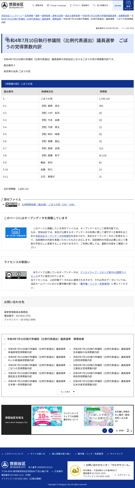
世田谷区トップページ (11, 15)
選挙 (37, 15)
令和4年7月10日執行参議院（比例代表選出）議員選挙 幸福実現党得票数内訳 (37, 350)
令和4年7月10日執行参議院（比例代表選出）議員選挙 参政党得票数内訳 (102, 374)
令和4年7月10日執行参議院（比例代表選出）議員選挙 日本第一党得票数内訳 (37, 382)
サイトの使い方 (37, 453)
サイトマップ (116, 453)
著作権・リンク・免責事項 (94, 283)
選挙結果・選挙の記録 (52, 15)
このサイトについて (13, 453)
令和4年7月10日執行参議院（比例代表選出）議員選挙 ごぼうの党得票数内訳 (37, 366)
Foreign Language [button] (58, 5)
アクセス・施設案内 (81, 5)
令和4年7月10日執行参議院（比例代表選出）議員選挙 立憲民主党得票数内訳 (102, 366)
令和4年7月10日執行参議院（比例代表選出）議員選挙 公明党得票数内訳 (102, 358)
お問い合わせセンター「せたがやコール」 (108, 464)
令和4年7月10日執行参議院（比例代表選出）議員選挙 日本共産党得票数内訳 (102, 382)
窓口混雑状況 (102, 5)
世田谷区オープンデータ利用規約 (53, 235)
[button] (37, 5)
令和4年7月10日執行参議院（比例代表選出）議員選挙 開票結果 (45, 338)
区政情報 (29, 15)
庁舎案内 (58, 470)
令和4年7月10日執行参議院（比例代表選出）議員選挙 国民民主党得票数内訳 (37, 374)
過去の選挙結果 (72, 15)
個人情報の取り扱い (61, 453)
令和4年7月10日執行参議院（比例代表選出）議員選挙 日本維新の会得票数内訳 (102, 350)
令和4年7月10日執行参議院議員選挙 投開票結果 (105, 15)
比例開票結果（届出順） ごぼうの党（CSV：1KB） (49, 204)
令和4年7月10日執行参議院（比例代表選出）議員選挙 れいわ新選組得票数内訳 (37, 358)
